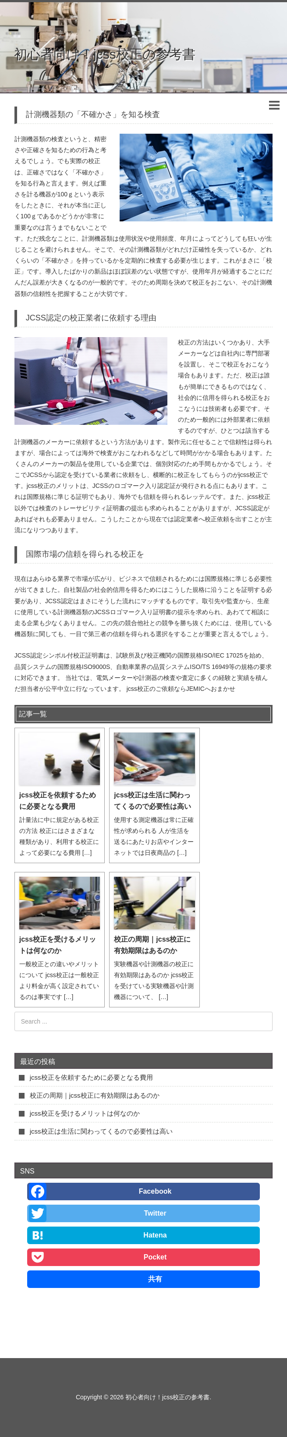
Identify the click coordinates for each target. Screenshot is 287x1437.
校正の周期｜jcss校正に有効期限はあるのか (152, 944)
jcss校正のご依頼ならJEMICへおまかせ (181, 688)
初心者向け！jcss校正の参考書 (104, 54)
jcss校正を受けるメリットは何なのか (57, 944)
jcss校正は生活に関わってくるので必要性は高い (152, 800)
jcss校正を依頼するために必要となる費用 (57, 800)
